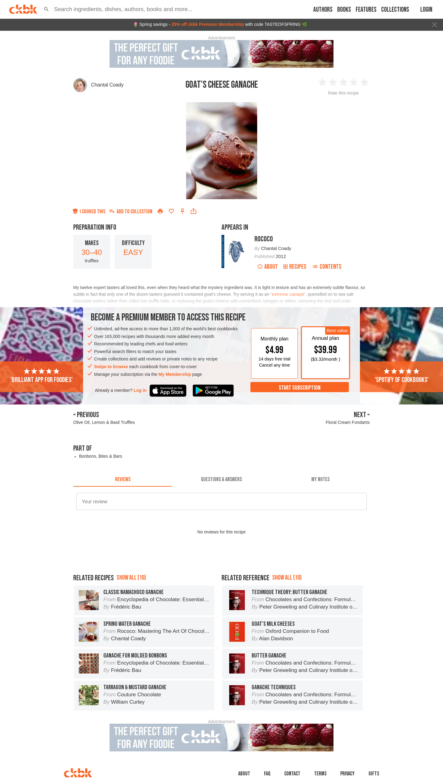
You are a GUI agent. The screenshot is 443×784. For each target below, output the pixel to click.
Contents (326, 267)
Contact (292, 773)
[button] (46, 9)
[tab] (122, 479)
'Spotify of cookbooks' (402, 376)
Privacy (347, 773)
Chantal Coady (107, 84)
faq (267, 773)
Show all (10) (131, 577)
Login (426, 10)
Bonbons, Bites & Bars (100, 456)
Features (366, 10)
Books (344, 10)
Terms (320, 773)
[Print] (160, 211)
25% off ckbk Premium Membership (207, 24)
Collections (395, 10)
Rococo (263, 239)
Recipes (294, 267)
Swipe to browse (111, 366)
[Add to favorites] (171, 211)
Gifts (374, 773)
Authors (323, 10)
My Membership (174, 374)
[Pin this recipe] (182, 211)
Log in (140, 390)
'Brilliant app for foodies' (41, 376)
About (267, 267)
